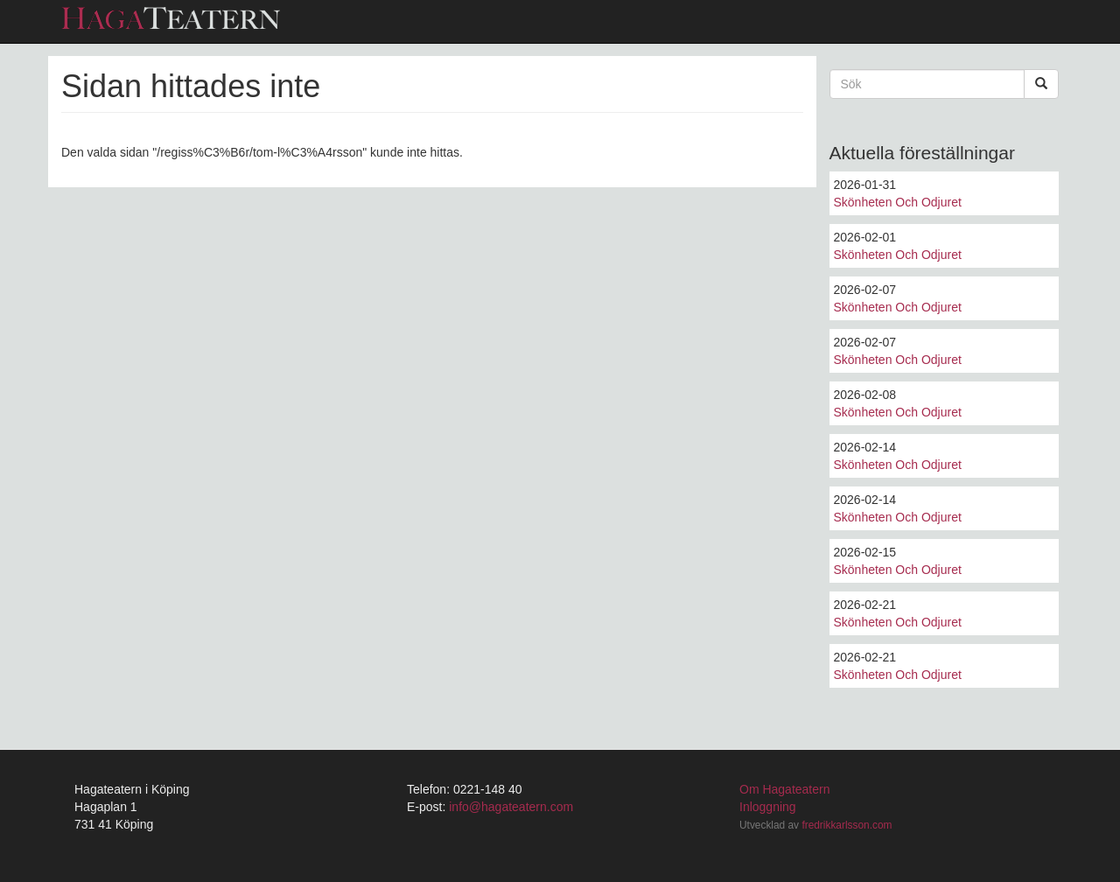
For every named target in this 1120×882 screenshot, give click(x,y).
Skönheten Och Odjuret (898, 202)
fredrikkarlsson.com (847, 825)
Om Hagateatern (784, 789)
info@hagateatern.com (511, 807)
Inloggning (767, 807)
